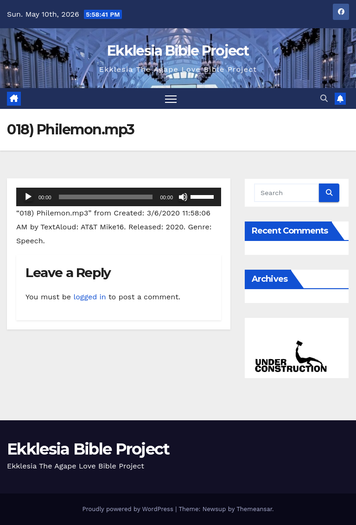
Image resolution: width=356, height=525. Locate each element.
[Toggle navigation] (170, 98)
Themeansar (254, 509)
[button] (324, 98)
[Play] (28, 197)
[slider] (106, 197)
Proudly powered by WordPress (128, 509)
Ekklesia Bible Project (178, 50)
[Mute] (183, 197)
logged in (89, 296)
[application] (118, 197)
